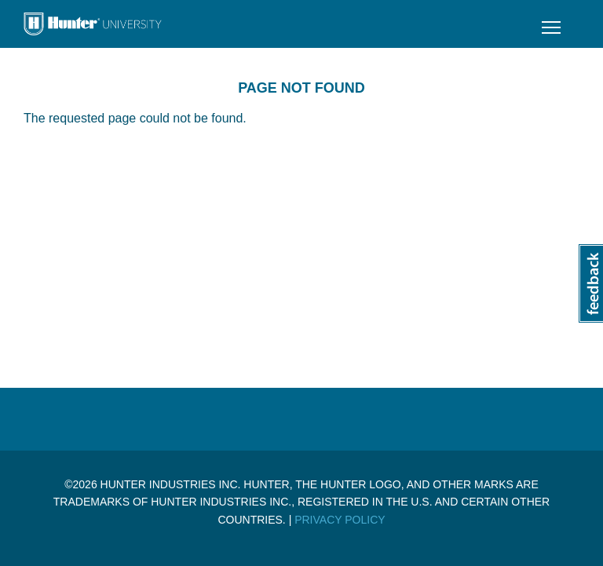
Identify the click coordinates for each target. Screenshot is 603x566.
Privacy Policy (339, 519)
